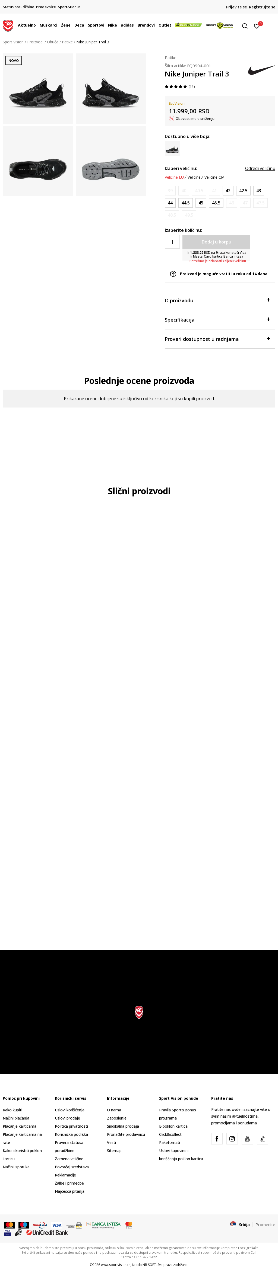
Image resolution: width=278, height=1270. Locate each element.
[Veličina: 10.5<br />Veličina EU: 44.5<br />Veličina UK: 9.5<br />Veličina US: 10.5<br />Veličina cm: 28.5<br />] (185, 203)
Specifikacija (217, 319)
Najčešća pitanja (69, 1191)
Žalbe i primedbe (69, 1183)
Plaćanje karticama (19, 1126)
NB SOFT (149, 1264)
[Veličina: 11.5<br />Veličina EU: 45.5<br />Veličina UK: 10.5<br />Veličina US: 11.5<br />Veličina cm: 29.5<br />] (216, 203)
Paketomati (169, 1142)
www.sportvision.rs (115, 1264)
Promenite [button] (265, 1224)
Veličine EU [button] (174, 177)
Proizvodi (35, 41)
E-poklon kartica (173, 1126)
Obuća (52, 41)
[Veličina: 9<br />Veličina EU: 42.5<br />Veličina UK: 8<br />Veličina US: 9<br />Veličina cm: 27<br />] (243, 190)
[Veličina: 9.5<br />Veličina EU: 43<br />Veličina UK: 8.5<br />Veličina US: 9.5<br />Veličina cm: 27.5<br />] (258, 190)
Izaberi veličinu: (181, 168)
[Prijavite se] (257, 26)
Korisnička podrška (71, 1134)
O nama (114, 1109)
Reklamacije (65, 1175)
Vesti (111, 1142)
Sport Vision (13, 41)
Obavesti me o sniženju (195, 118)
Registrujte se (262, 6)
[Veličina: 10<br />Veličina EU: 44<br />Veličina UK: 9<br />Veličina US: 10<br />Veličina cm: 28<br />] (170, 203)
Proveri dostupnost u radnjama (217, 338)
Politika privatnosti (71, 1126)
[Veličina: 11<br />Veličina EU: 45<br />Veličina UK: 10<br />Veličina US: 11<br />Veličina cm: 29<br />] (200, 203)
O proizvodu (217, 300)
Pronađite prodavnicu (126, 1134)
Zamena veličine (69, 1158)
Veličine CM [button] (214, 177)
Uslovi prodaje (67, 1118)
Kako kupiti (12, 1109)
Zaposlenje (117, 1118)
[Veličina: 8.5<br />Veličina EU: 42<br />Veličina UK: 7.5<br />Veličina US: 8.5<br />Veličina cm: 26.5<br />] (228, 190)
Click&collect (170, 1134)
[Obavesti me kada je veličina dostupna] (170, 190)
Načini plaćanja (16, 1118)
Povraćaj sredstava (72, 1166)
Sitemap (114, 1150)
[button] (246, 26)
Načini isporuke (16, 1166)
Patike (67, 41)
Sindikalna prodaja (123, 1126)
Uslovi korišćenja (69, 1109)
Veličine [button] (194, 177)
